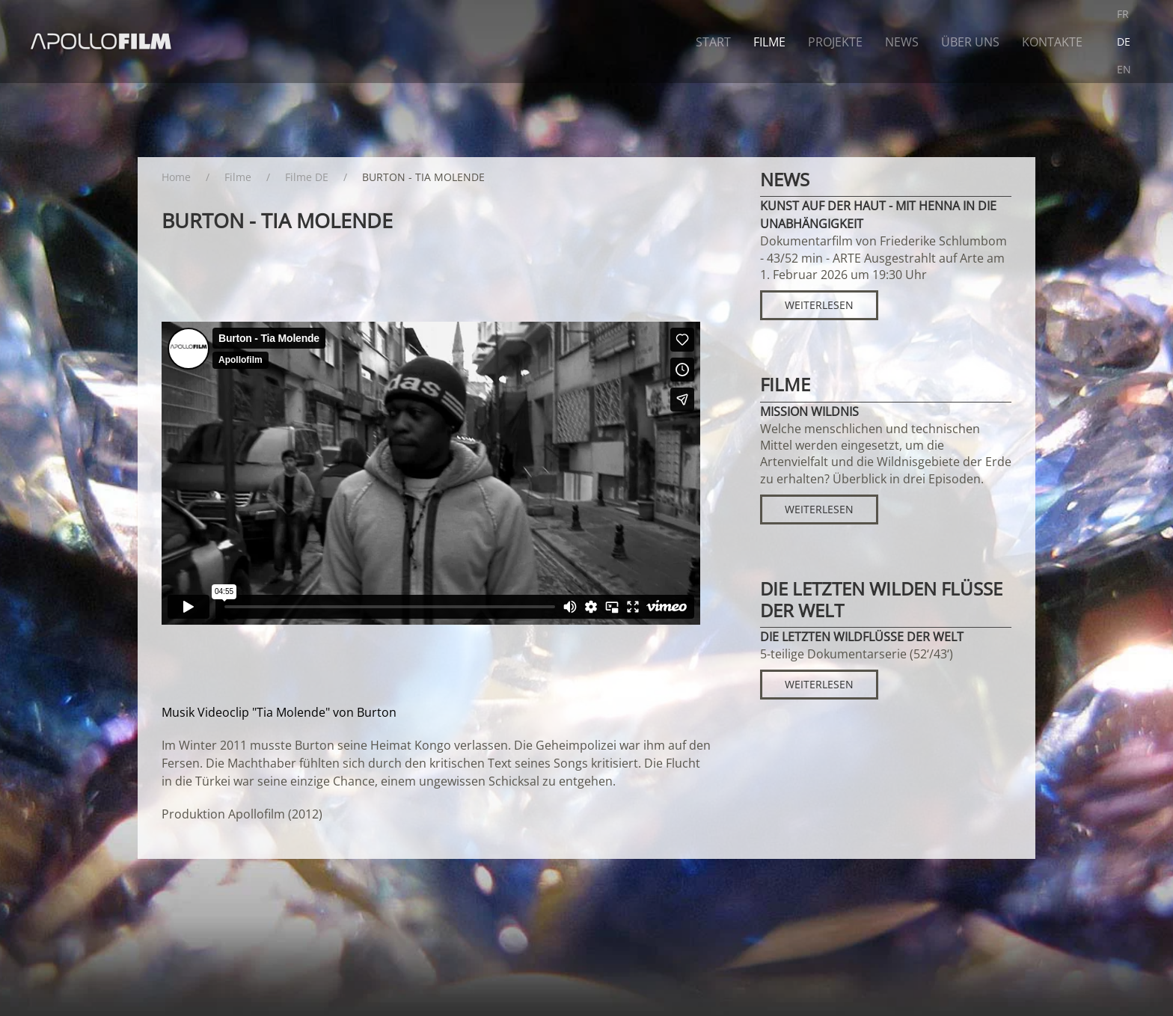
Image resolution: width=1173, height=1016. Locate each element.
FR (1123, 14)
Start (713, 42)
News (902, 42)
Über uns (970, 42)
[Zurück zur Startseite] (102, 42)
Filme (769, 42)
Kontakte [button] (1052, 42)
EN (1124, 69)
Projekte (835, 42)
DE (1123, 41)
